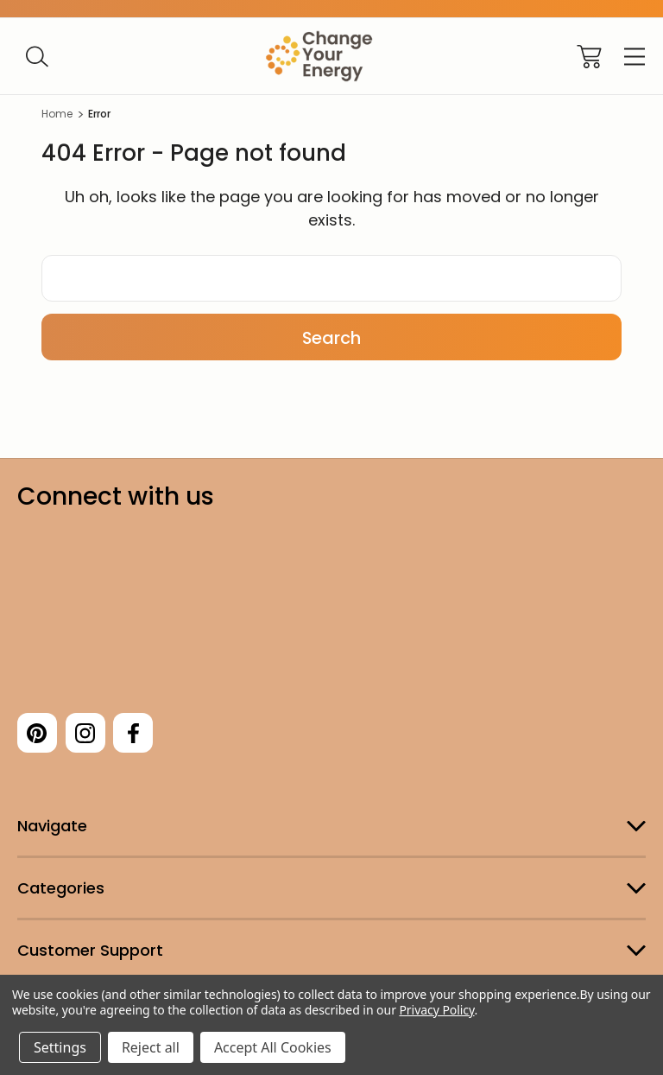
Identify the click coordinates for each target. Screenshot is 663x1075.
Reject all (151, 1047)
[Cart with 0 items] (589, 56)
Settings (60, 1047)
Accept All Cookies (273, 1047)
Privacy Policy (436, 1010)
